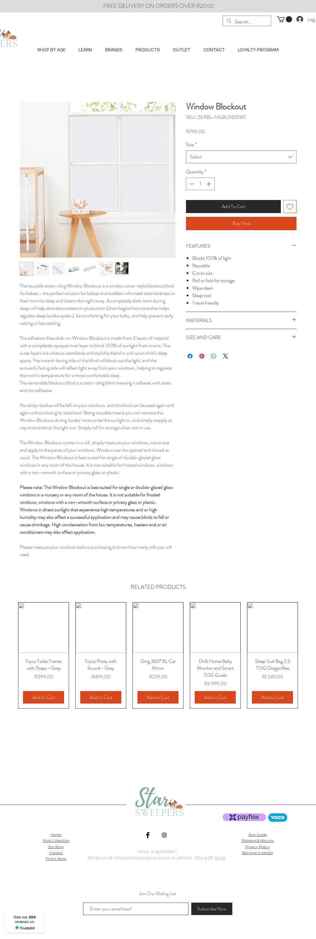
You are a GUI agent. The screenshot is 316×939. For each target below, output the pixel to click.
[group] (158, 655)
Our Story (56, 847)
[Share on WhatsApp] (213, 356)
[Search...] (246, 22)
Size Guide (258, 835)
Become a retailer (257, 853)
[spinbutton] (200, 184)
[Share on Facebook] (190, 356)
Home (56, 835)
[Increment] (209, 184)
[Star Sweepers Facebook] (148, 835)
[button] (284, 19)
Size (191, 144)
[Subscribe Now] (211, 909)
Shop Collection (56, 841)
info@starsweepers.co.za (142, 858)
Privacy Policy (257, 847)
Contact (56, 853)
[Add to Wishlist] (289, 206)
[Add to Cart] (43, 697)
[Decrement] (191, 184)
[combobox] (241, 157)
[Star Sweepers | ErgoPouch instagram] (164, 835)
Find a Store (56, 859)
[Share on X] (225, 356)
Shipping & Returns (257, 841)
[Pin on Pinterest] (202, 356)
